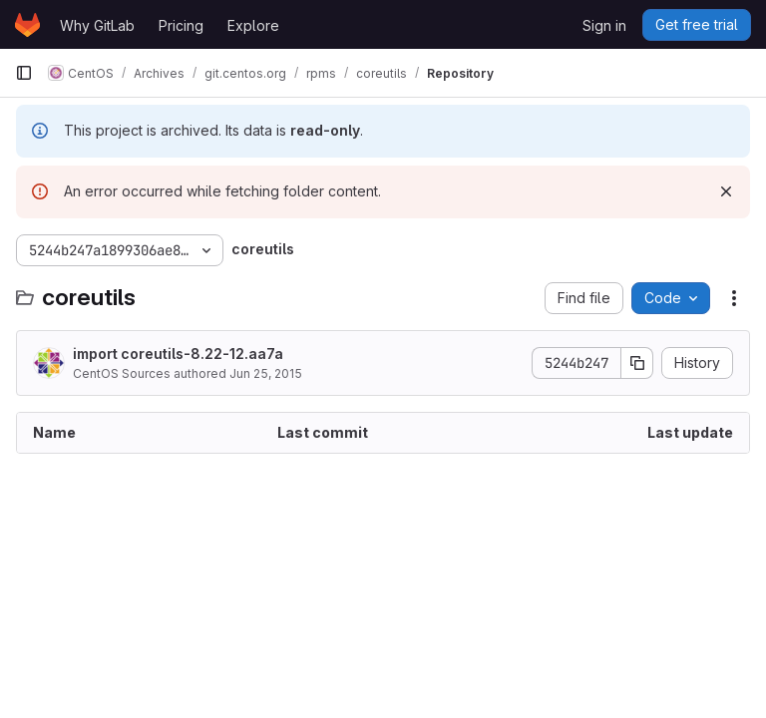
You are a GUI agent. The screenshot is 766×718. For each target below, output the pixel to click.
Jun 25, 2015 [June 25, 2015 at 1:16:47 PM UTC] (265, 373)
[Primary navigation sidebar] (24, 73)
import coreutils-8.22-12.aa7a (178, 353)
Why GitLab (97, 25)
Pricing (181, 25)
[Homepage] (27, 25)
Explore (253, 25)
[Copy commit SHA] (637, 363)
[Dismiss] (726, 191)
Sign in (604, 25)
